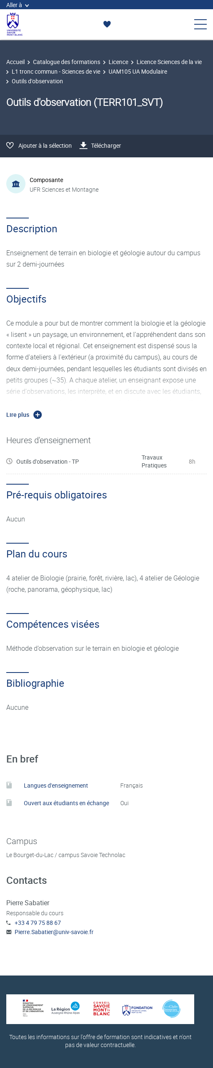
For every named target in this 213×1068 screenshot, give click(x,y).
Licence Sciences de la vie (169, 62)
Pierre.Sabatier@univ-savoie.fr (54, 932)
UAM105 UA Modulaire (138, 71)
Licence (118, 62)
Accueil (15, 62)
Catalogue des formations (66, 62)
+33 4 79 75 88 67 (38, 923)
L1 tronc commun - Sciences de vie (56, 71)
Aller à (17, 5)
